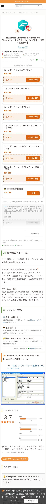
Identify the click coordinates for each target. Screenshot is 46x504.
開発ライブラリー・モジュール (28, 12)
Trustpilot (31, 348)
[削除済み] (16, 55)
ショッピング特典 (14, 310)
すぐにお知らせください (12, 273)
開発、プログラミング (8, 12)
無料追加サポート (9, 245)
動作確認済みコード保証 (17, 253)
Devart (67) (23, 47)
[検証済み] (16, 54)
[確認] (37, 54)
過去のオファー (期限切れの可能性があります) (21, 202)
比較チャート (34, 233)
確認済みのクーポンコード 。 (23, 1)
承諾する (31, 501)
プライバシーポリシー (33, 497)
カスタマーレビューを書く (15, 459)
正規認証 (19, 245)
